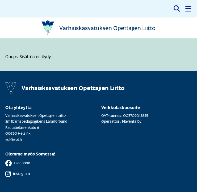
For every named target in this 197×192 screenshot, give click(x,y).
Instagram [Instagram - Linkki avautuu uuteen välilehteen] (17, 174)
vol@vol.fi (13, 139)
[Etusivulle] (98, 27)
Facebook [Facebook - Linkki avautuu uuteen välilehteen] (17, 163)
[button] (188, 8)
